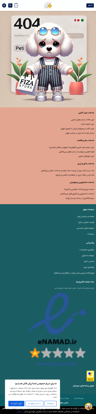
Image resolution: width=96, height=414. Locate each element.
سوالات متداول (88, 255)
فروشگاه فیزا (79, 398)
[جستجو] (10, 5)
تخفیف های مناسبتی (85, 228)
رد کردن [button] (20, 411)
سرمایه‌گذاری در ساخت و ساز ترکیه (80, 198)
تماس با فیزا (89, 261)
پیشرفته (50, 403)
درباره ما (90, 234)
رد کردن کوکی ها (34, 403)
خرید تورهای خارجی (86, 156)
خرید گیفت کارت (87, 124)
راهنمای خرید (88, 267)
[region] (32, 394)
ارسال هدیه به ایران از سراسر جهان (79, 133)
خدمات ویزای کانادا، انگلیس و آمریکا (79, 189)
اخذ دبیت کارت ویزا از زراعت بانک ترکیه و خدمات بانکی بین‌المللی (67, 170)
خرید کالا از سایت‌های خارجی (82, 119)
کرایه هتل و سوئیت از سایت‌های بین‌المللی (76, 152)
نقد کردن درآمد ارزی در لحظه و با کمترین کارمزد (75, 175)
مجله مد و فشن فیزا (85, 216)
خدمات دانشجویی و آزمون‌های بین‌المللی (77, 193)
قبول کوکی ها (16, 403)
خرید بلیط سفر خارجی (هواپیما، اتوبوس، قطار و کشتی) (71, 147)
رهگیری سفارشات (87, 250)
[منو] (90, 5)
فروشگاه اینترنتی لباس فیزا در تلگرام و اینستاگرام (74, 273)
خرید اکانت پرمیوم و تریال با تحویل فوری (77, 128)
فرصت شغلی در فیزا (86, 222)
